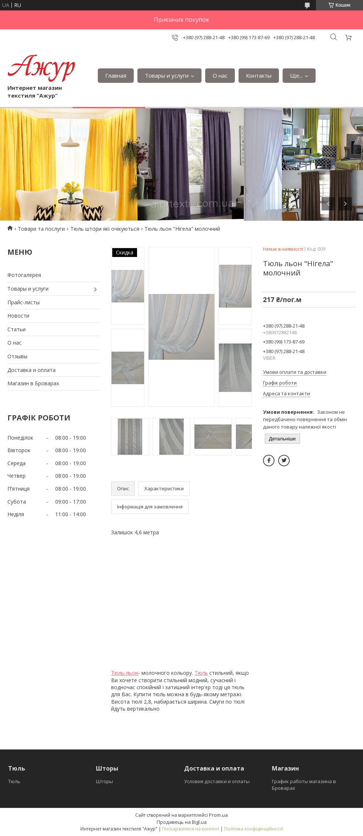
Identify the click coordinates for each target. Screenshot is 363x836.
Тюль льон (124, 672)
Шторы (104, 781)
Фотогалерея (24, 274)
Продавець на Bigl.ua (182, 822)
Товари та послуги (41, 228)
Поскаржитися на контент (190, 829)
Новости (18, 315)
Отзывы (17, 356)
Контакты (259, 75)
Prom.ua (218, 815)
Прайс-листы (23, 302)
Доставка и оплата (31, 369)
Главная (115, 75)
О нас (220, 75)
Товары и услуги (167, 75)
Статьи (16, 329)
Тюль (201, 672)
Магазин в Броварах (33, 383)
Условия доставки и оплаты (217, 781)
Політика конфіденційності (253, 829)
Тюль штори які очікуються (104, 228)
